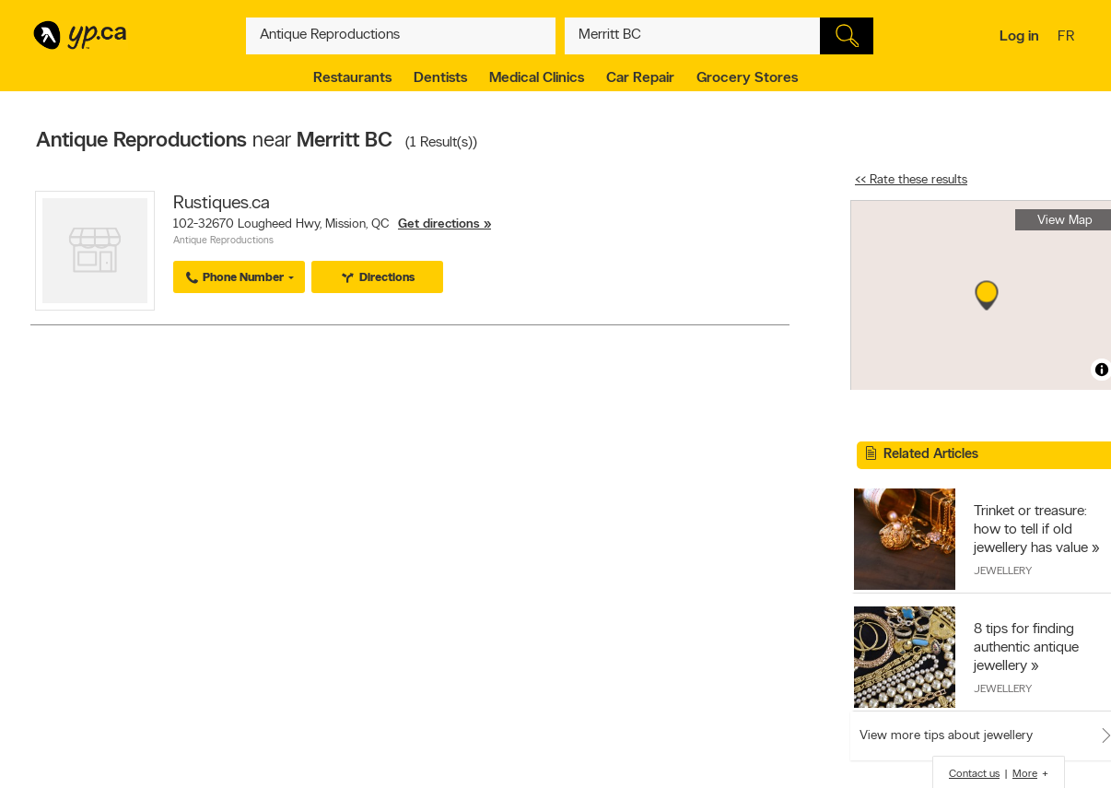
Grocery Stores (747, 78)
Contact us (974, 774)
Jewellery (1003, 571)
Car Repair (640, 78)
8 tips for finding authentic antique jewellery (1026, 648)
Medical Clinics (536, 78)
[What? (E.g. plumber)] (401, 36)
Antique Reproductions (223, 241)
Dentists (440, 78)
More (1024, 774)
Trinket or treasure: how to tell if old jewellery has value (1031, 530)
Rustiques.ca (221, 203)
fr (1068, 38)
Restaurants (352, 78)
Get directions (439, 224)
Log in (1019, 36)
